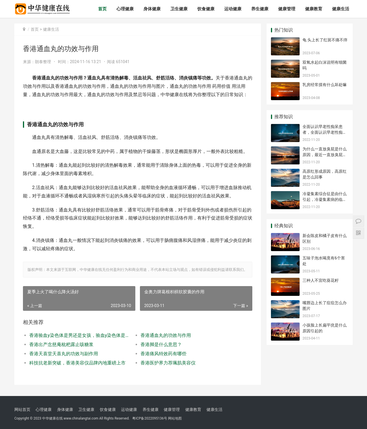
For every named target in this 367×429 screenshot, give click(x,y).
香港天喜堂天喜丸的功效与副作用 (63, 353)
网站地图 (175, 418)
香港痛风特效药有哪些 (163, 353)
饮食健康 (205, 8)
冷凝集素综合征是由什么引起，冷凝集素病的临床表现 (324, 199)
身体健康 (152, 8)
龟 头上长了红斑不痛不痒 (325, 40)
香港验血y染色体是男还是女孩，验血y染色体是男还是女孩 (79, 335)
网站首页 (22, 409)
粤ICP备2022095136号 (149, 418)
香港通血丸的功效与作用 (165, 335)
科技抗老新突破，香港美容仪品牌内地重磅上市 (77, 363)
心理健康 (125, 8)
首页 (102, 8)
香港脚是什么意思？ (161, 344)
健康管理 (286, 8)
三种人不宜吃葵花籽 (320, 280)
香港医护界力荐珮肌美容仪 (168, 363)
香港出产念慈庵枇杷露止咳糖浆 (61, 344)
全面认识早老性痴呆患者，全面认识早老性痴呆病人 (324, 132)
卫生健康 (179, 8)
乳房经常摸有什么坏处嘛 (324, 84)
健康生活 (340, 8)
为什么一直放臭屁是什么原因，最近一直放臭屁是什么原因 (324, 154)
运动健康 (232, 8)
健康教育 (313, 8)
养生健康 (259, 8)
